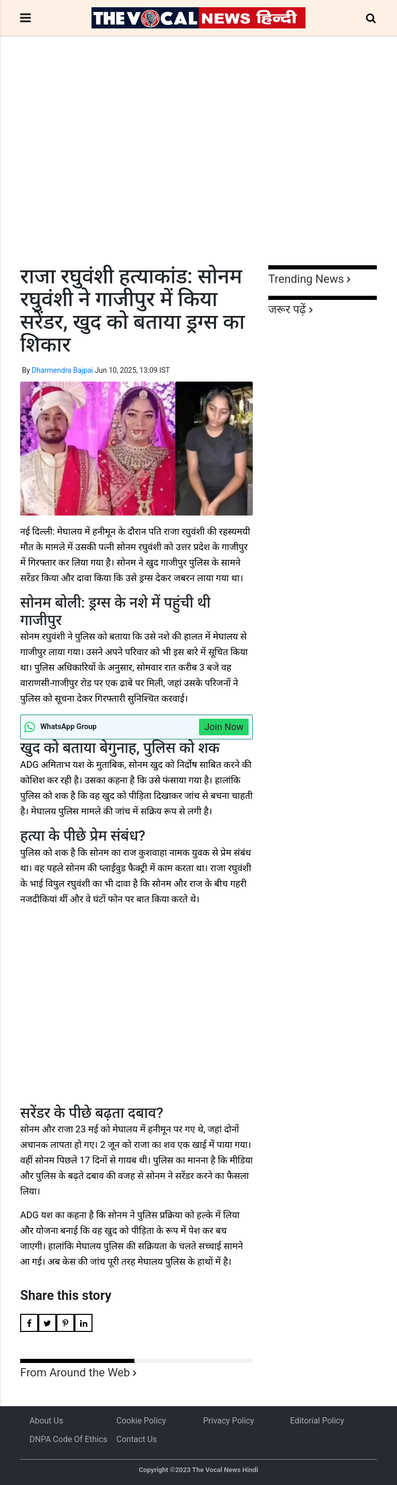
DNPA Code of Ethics (68, 1439)
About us (46, 1421)
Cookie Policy (141, 1421)
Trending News (306, 278)
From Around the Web (75, 1372)
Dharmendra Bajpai (62, 370)
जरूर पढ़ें (287, 309)
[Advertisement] (198, 169)
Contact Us (136, 1439)
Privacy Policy (228, 1421)
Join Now (223, 726)
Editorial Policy (317, 1421)
